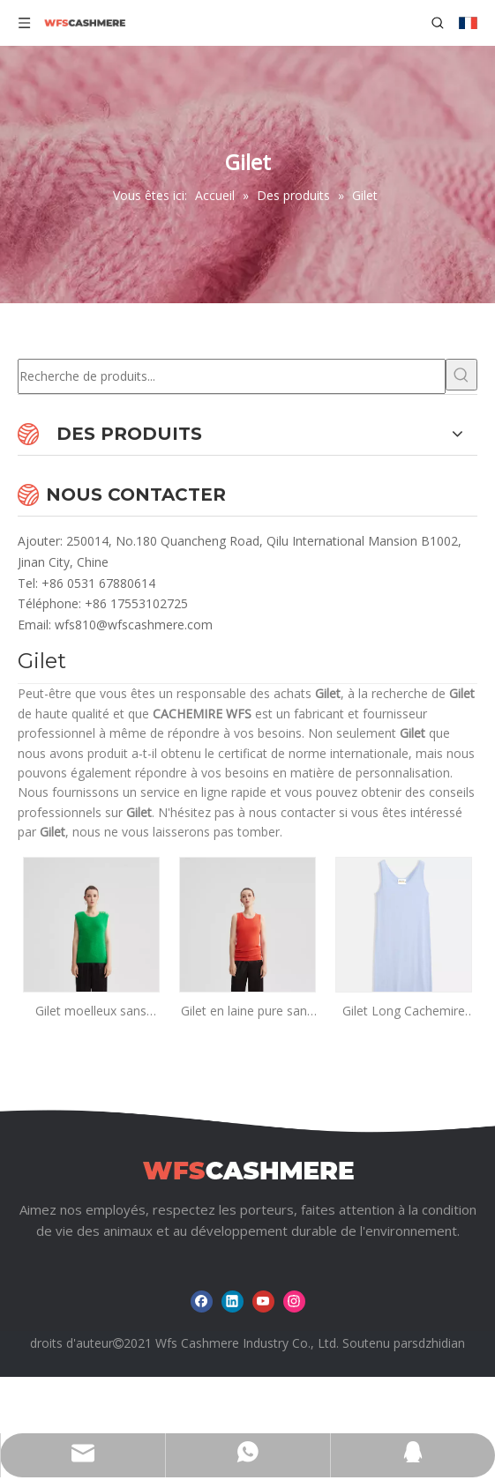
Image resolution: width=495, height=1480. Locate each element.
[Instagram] (294, 1301)
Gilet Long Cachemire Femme (403, 1011)
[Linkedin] (232, 1301)
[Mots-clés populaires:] (461, 374)
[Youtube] (263, 1301)
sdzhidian (438, 1343)
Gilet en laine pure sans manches (247, 1011)
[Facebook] (202, 1301)
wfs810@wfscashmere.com (134, 624)
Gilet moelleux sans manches (90, 1011)
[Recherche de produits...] (232, 376)
